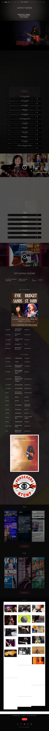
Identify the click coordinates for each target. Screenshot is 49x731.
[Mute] (34, 108)
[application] (24, 105)
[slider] (36, 104)
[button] (24, 91)
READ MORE (29, 38)
